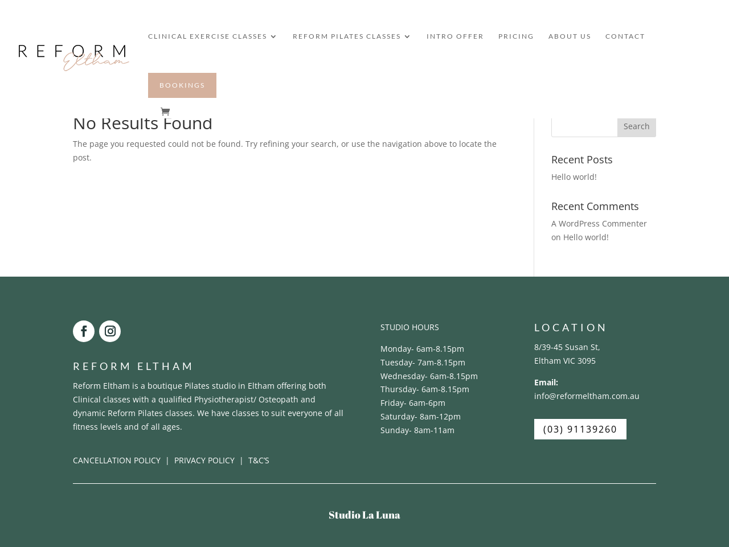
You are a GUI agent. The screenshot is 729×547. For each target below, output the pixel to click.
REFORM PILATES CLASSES (347, 36)
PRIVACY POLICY (204, 460)
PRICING (516, 36)
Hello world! (574, 176)
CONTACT (625, 36)
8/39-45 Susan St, (567, 347)
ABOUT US (569, 36)
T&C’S (258, 460)
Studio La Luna (364, 514)
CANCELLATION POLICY (118, 460)
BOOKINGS (182, 85)
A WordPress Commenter (599, 223)
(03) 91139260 (580, 429)
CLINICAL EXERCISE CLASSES (207, 36)
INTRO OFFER (455, 36)
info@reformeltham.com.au (587, 395)
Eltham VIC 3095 (565, 360)
